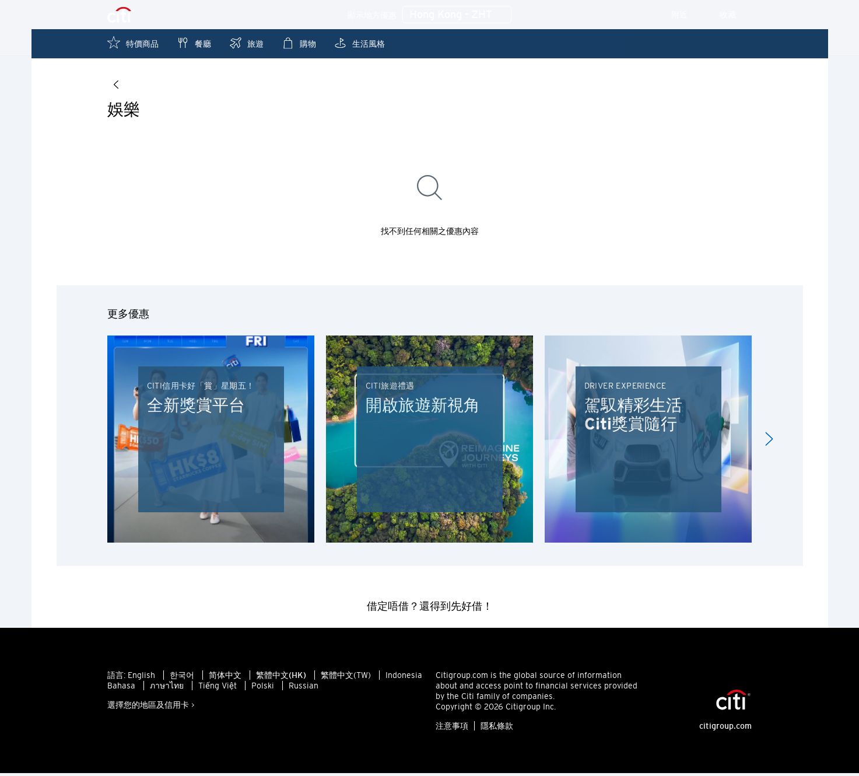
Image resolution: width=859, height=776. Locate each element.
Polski (262, 688)
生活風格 (359, 43)
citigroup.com (725, 728)
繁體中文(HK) (281, 678)
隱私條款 (497, 728)
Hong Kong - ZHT (456, 15)
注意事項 (452, 728)
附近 (687, 14)
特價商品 (133, 43)
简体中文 (225, 678)
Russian (303, 688)
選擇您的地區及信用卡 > (151, 707)
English (141, 678)
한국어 (182, 678)
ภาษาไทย (167, 688)
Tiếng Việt (217, 688)
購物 (298, 43)
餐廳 (193, 43)
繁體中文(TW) (346, 678)
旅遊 (246, 43)
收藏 (736, 14)
